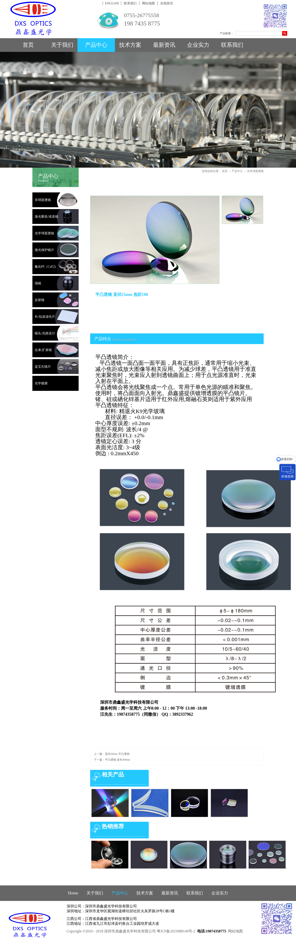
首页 (28, 45)
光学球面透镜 (255, 171)
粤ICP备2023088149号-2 (176, 931)
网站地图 (235, 931)
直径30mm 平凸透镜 (117, 754)
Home (73, 893)
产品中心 (237, 171)
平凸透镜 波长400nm (117, 759)
